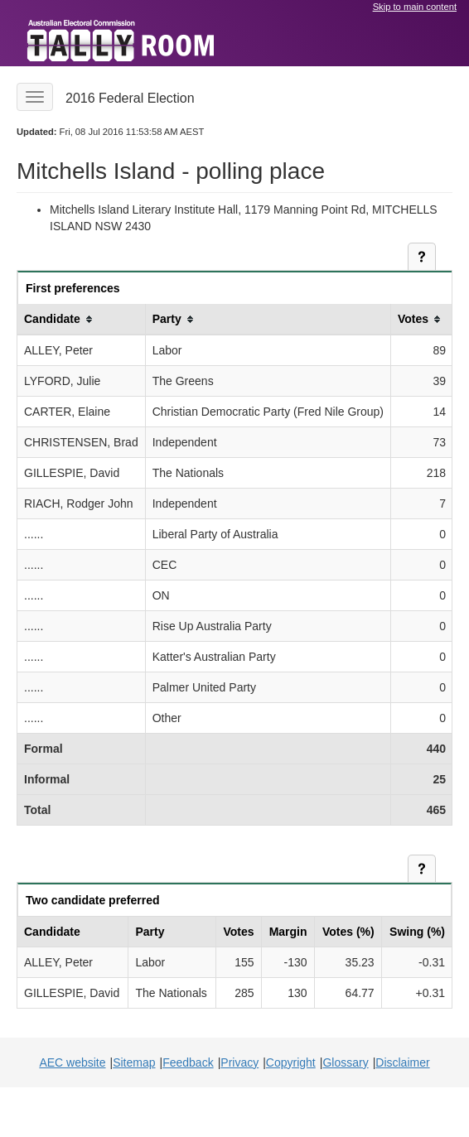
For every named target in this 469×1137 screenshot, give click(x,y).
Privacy (239, 1062)
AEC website (72, 1062)
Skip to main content (415, 7)
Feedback (187, 1062)
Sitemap (134, 1062)
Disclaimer (402, 1062)
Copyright (291, 1062)
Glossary (345, 1062)
